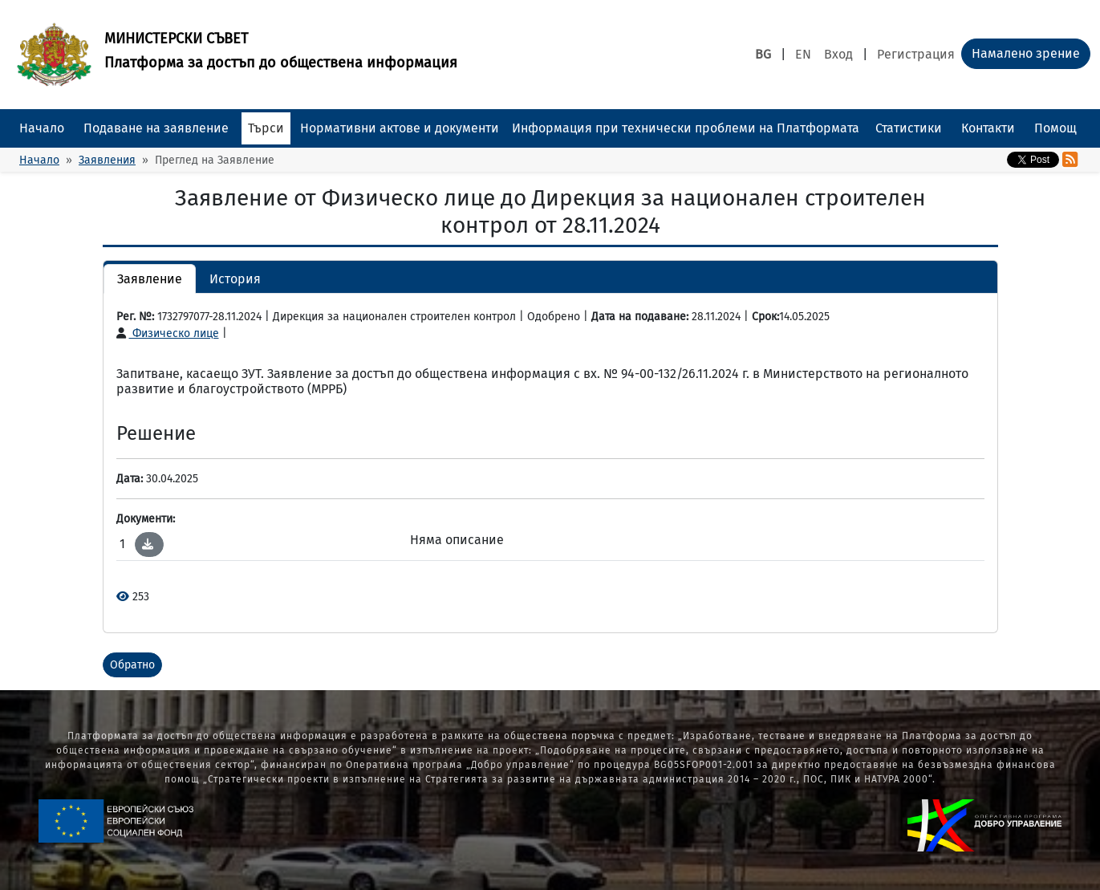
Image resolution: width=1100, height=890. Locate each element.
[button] (147, 544)
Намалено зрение (1026, 53)
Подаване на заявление (156, 128)
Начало (41, 128)
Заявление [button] (149, 279)
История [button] (235, 279)
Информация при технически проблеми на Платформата (685, 128)
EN (803, 54)
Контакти (988, 128)
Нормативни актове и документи (399, 128)
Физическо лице (167, 333)
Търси (266, 128)
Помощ (1055, 128)
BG (763, 54)
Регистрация (916, 54)
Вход (838, 54)
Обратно (132, 665)
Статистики (908, 128)
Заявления (107, 160)
